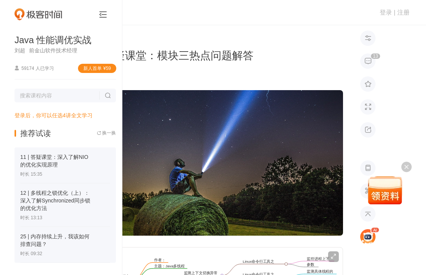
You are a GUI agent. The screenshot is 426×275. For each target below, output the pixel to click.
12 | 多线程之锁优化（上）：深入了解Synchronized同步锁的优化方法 (55, 200)
